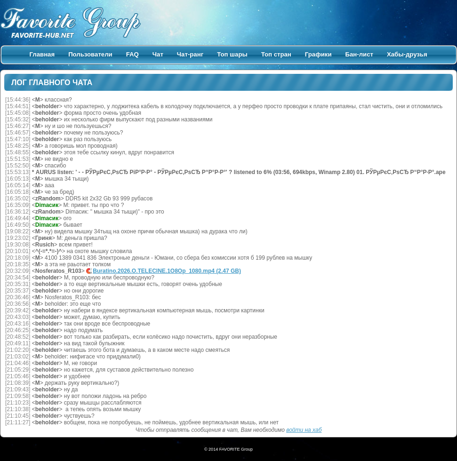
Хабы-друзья (407, 54)
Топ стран (276, 54)
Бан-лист (359, 54)
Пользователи (90, 54)
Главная (42, 54)
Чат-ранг (190, 54)
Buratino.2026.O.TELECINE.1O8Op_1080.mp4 (167, 271)
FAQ (132, 54)
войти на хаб (303, 430)
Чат (157, 54)
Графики (318, 54)
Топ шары (232, 54)
